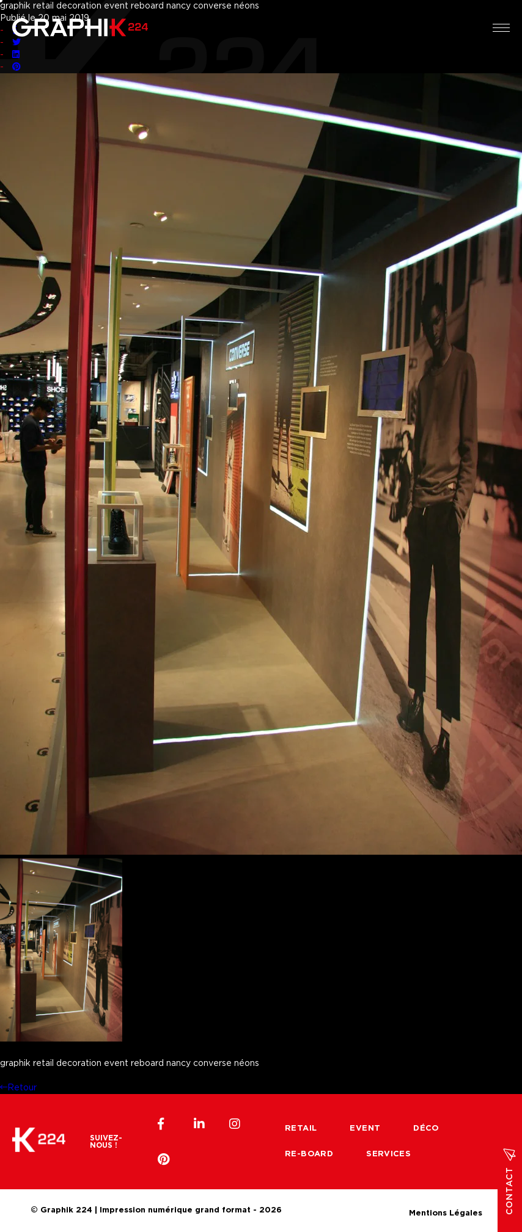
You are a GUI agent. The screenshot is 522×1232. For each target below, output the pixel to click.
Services (388, 1154)
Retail (301, 1128)
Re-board (309, 1154)
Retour (18, 1088)
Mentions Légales (445, 1211)
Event (365, 1128)
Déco (426, 1128)
